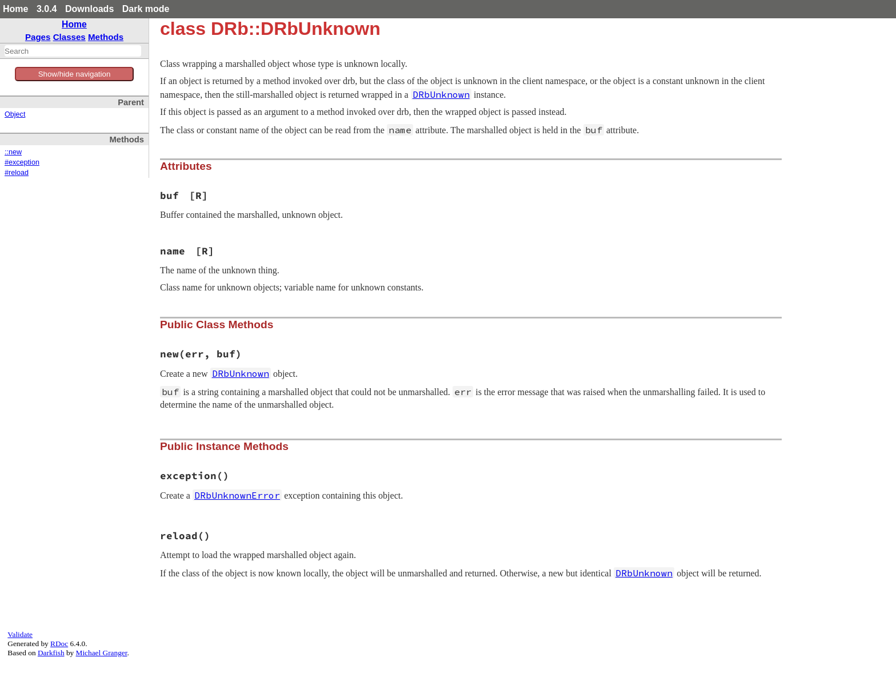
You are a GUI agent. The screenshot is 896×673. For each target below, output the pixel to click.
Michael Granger (101, 652)
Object (15, 114)
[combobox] (73, 51)
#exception (22, 162)
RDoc (59, 643)
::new (13, 152)
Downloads (89, 9)
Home (15, 9)
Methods (105, 37)
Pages (38, 37)
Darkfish (51, 652)
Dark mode (146, 9)
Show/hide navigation (74, 74)
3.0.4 (47, 9)
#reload (17, 173)
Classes (69, 37)
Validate (20, 634)
